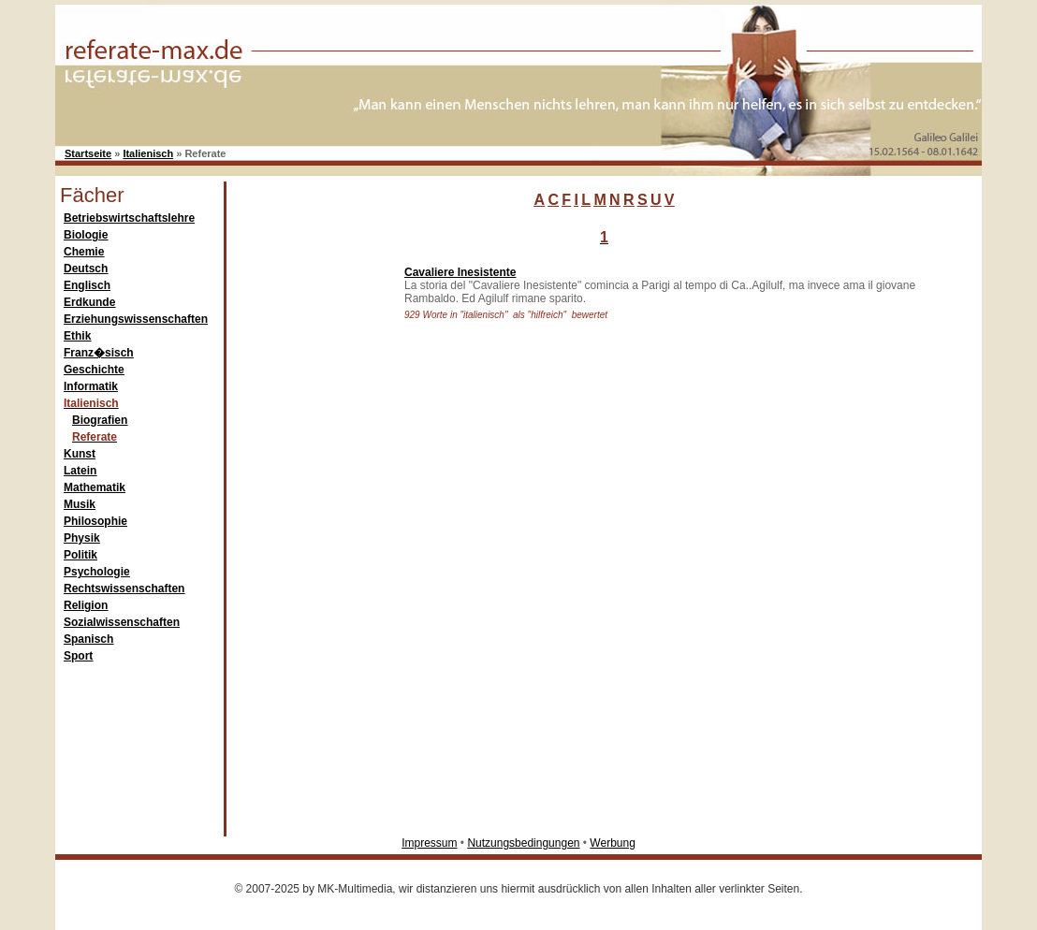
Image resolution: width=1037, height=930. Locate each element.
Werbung (612, 843)
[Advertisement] (311, 537)
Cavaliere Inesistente (460, 272)
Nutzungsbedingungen (523, 843)
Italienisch (148, 153)
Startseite (88, 153)
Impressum (429, 843)
